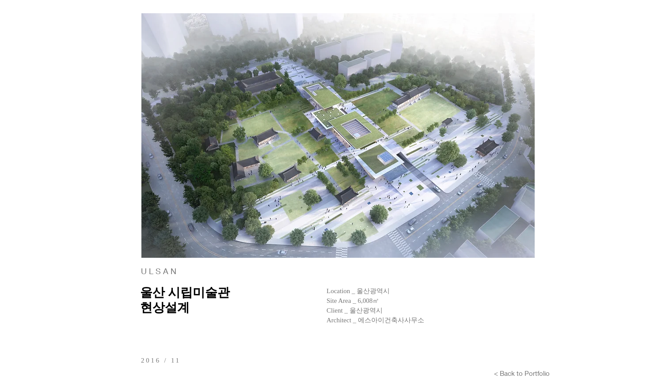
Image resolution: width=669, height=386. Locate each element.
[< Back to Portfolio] (522, 373)
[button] (338, 135)
